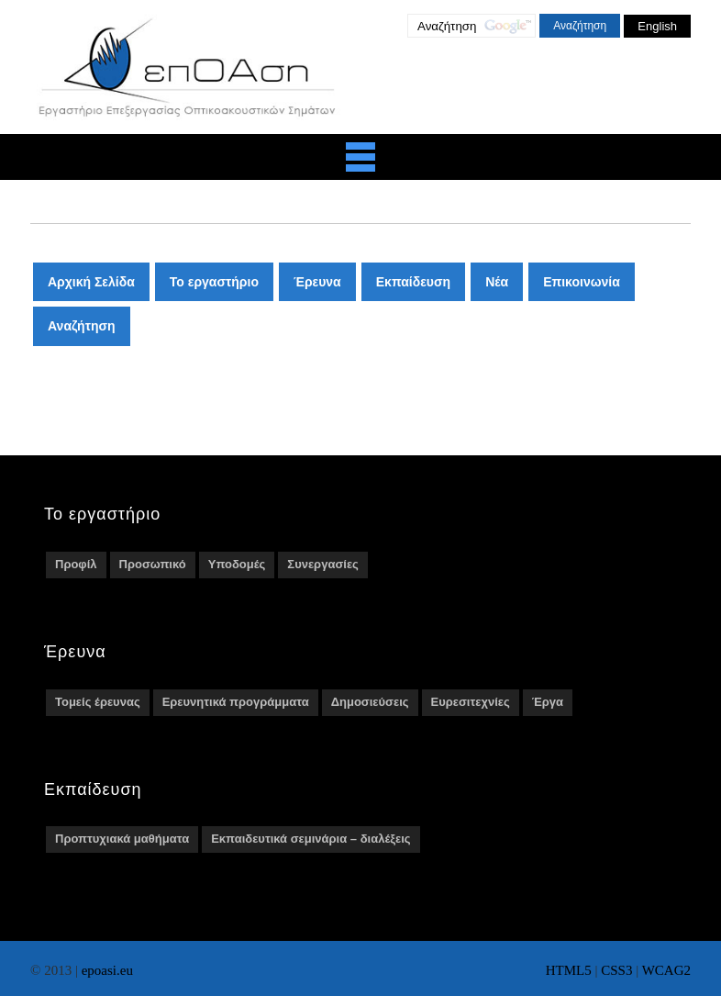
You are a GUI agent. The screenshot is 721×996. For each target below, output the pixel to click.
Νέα (496, 281)
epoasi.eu (107, 970)
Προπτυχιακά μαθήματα (122, 838)
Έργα (547, 702)
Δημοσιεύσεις (370, 702)
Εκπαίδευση (413, 281)
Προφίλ (76, 564)
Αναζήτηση (82, 326)
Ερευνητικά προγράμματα (235, 702)
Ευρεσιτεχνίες (470, 702)
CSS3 (616, 970)
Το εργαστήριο (214, 281)
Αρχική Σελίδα (91, 281)
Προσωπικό (152, 564)
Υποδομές (237, 564)
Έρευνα (317, 281)
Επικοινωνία (581, 281)
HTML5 (569, 970)
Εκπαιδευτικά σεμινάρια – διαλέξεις (310, 838)
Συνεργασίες (322, 564)
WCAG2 (666, 970)
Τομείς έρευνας (97, 702)
